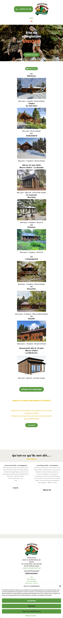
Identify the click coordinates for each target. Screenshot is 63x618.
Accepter (31, 601)
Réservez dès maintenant (31, 389)
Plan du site (31, 68)
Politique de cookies (30, 615)
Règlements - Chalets (31, 583)
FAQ (31, 577)
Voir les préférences (31, 611)
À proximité (31, 425)
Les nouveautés (31, 581)
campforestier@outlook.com (31, 568)
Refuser (31, 606)
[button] (60, 586)
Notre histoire (31, 579)
